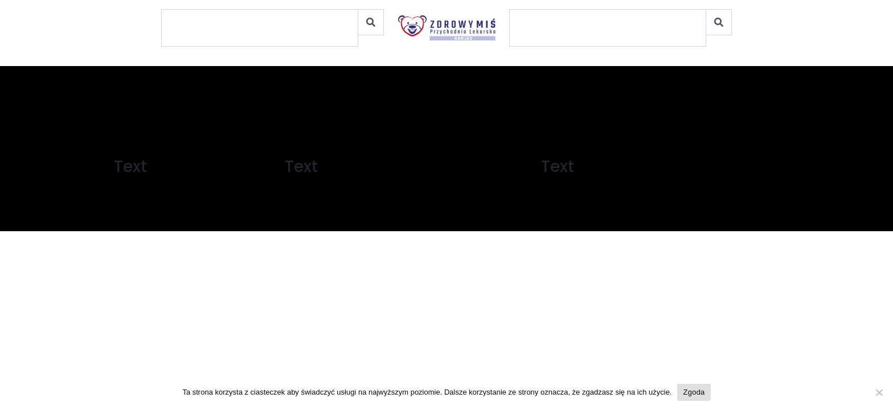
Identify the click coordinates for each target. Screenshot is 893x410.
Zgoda (693, 392)
